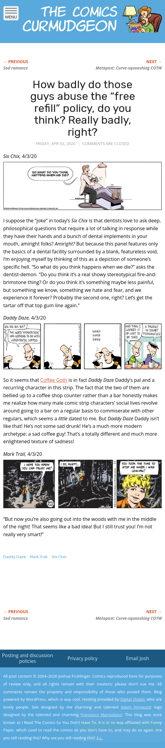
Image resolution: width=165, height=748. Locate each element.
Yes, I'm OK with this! (113, 725)
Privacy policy (82, 658)
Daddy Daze (14, 557)
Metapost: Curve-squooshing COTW (129, 68)
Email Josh (137, 658)
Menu (11, 15)
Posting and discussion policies (27, 658)
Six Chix (59, 557)
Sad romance (15, 68)
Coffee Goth (53, 380)
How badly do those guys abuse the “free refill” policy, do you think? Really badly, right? (82, 108)
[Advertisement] (73, 591)
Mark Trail (38, 557)
